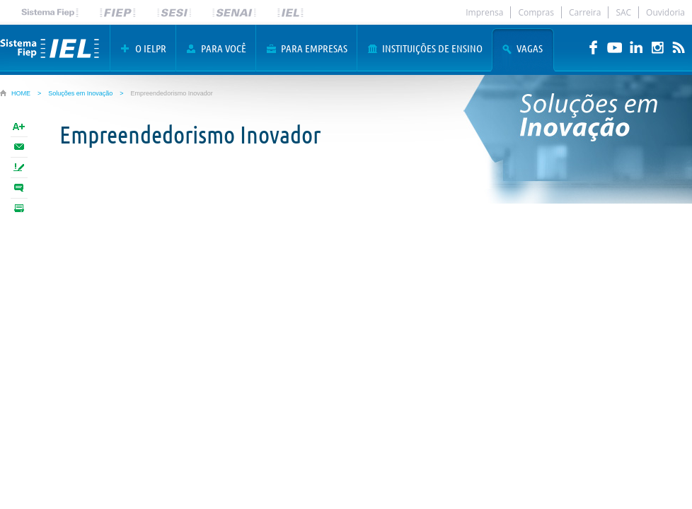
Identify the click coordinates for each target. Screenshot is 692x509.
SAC (623, 12)
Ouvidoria (665, 12)
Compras (536, 12)
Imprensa (484, 12)
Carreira (585, 12)
